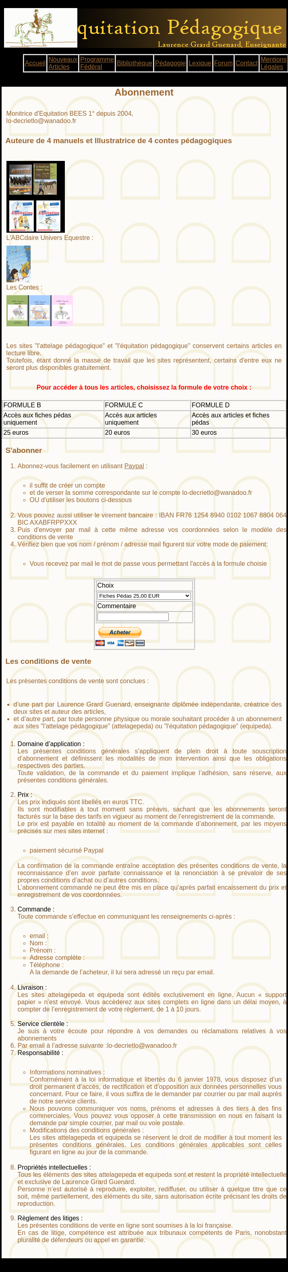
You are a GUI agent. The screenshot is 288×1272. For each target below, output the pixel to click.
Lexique (200, 63)
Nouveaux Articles (62, 63)
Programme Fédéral (97, 63)
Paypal (134, 466)
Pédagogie (170, 63)
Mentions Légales (274, 63)
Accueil (35, 63)
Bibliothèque (134, 63)
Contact (247, 63)
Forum (223, 63)
